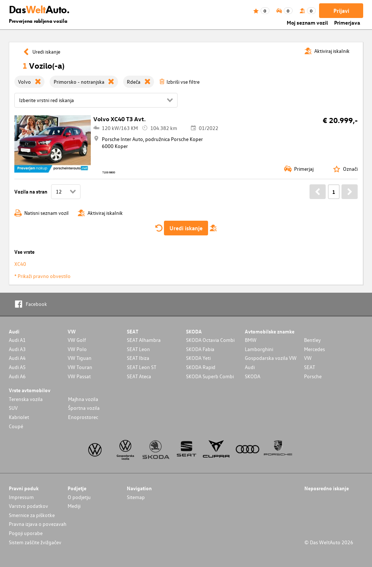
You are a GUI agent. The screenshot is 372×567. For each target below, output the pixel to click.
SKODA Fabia (200, 349)
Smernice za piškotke (32, 515)
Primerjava (347, 22)
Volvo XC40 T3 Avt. (119, 119)
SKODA (252, 376)
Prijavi (341, 10)
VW (308, 357)
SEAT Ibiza (138, 357)
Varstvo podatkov (28, 505)
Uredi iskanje (186, 228)
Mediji (74, 505)
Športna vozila (84, 407)
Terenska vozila (26, 399)
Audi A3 (17, 349)
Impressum (21, 497)
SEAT (309, 367)
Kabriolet (19, 416)
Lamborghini (259, 349)
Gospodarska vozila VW (271, 357)
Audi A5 (17, 367)
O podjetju (79, 497)
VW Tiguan (80, 357)
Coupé (16, 426)
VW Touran (80, 367)
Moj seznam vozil (307, 22)
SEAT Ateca (139, 376)
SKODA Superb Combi (210, 376)
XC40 (20, 263)
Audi (250, 367)
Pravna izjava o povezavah (38, 523)
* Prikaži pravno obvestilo (42, 275)
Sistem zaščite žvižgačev (35, 542)
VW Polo (77, 349)
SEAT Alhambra (144, 339)
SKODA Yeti (198, 357)
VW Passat (79, 376)
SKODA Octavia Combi (210, 339)
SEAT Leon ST (141, 367)
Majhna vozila (83, 399)
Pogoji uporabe (26, 533)
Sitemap (136, 497)
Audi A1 (17, 339)
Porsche (313, 376)
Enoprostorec (83, 416)
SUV (13, 407)
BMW (251, 339)
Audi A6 (17, 376)
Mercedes (314, 349)
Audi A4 (17, 357)
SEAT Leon (138, 349)
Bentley (312, 339)
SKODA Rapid (200, 367)
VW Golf (77, 339)
